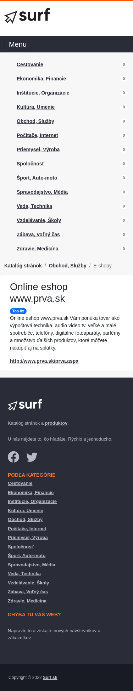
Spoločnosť (30, 163)
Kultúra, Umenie (36, 107)
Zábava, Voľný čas (38, 234)
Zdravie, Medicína (37, 248)
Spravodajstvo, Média (42, 192)
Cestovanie (30, 64)
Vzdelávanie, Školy (39, 220)
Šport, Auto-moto (37, 178)
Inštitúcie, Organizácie (43, 93)
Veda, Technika (34, 206)
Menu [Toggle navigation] (18, 44)
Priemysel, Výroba (38, 149)
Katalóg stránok (23, 265)
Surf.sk (50, 677)
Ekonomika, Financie (41, 78)
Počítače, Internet (37, 135)
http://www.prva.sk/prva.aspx (44, 361)
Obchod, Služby (35, 121)
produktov (56, 423)
